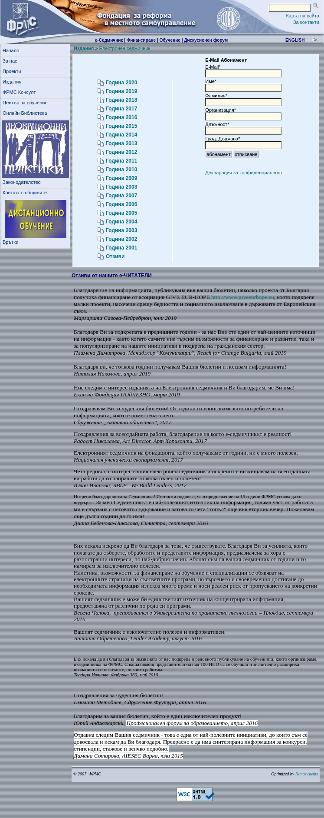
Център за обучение (26, 102)
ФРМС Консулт (21, 92)
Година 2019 (121, 91)
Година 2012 (121, 152)
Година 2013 (121, 143)
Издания (13, 81)
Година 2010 (121, 169)
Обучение (169, 40)
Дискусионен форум (206, 40)
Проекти (13, 71)
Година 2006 (121, 204)
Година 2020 (121, 83)
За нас (11, 60)
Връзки (12, 242)
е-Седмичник (109, 40)
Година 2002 (121, 239)
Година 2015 (121, 126)
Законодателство (22, 182)
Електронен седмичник (125, 48)
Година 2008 (121, 187)
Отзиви (115, 256)
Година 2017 (121, 109)
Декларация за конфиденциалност (243, 172)
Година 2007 (121, 196)
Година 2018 (121, 100)
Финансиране (141, 40)
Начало (11, 50)
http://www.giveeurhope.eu (242, 297)
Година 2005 (121, 213)
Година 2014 (121, 135)
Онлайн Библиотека (25, 113)
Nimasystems (306, 773)
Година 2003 (121, 230)
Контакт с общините (25, 192)
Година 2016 (121, 117)
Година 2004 (121, 222)
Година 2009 (121, 178)
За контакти (306, 22)
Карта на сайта (302, 15)
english (294, 40)
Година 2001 (121, 248)
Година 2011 (121, 161)
